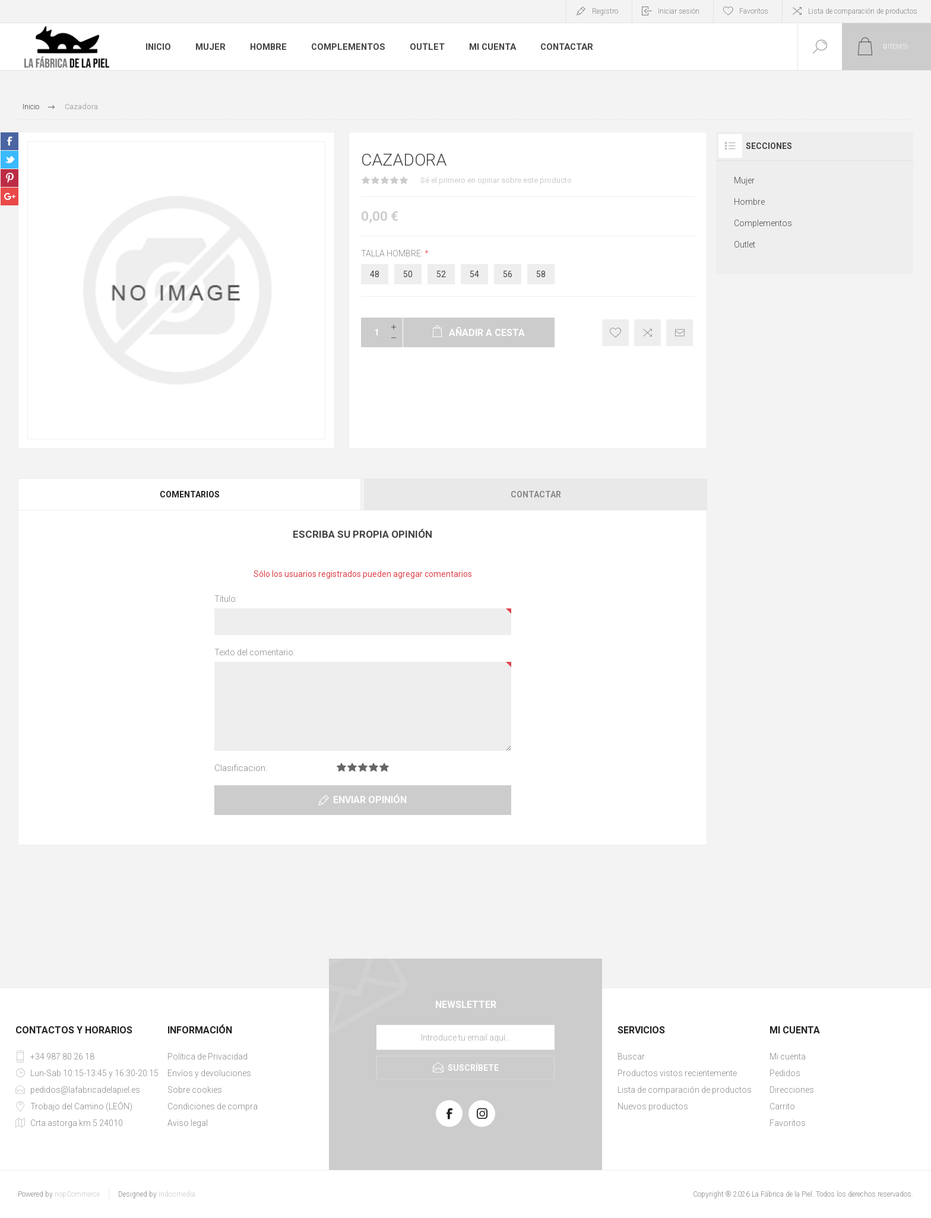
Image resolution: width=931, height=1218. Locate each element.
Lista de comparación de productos (862, 11)
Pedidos (785, 1073)
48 (374, 274)
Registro (605, 11)
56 (507, 274)
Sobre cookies (194, 1090)
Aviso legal (187, 1123)
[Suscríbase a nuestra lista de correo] (465, 1037)
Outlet (427, 47)
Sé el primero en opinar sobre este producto (496, 180)
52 (441, 274)
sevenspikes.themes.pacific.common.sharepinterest (9, 178)
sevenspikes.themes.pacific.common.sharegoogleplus (9, 196)
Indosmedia (177, 1194)
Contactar (566, 47)
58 (541, 274)
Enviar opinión (370, 799)
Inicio (159, 47)
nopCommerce (77, 1194)
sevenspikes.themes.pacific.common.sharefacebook (9, 141)
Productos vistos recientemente (677, 1073)
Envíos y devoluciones (209, 1073)
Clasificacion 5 (384, 767)
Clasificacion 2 (352, 767)
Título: (226, 599)
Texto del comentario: (254, 652)
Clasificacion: (240, 768)
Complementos (349, 47)
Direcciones (792, 1090)
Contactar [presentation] (536, 494)
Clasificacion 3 (362, 767)
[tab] (190, 494)
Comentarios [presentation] (190, 494)
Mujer (212, 47)
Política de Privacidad (207, 1056)
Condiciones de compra (212, 1106)
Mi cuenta (492, 47)
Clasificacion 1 (341, 767)
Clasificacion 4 (373, 767)
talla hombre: (393, 253)
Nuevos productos (653, 1106)
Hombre (269, 47)
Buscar (631, 1056)
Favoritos (788, 1123)
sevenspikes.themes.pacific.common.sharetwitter (9, 160)
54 (474, 274)
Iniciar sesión (678, 11)
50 (408, 274)
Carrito (782, 1106)
